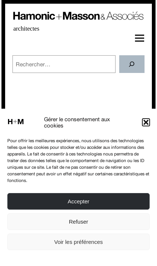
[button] (146, 122)
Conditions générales (98, 257)
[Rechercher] (132, 64)
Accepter (78, 201)
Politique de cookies (54, 257)
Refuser (78, 221)
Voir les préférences (78, 242)
